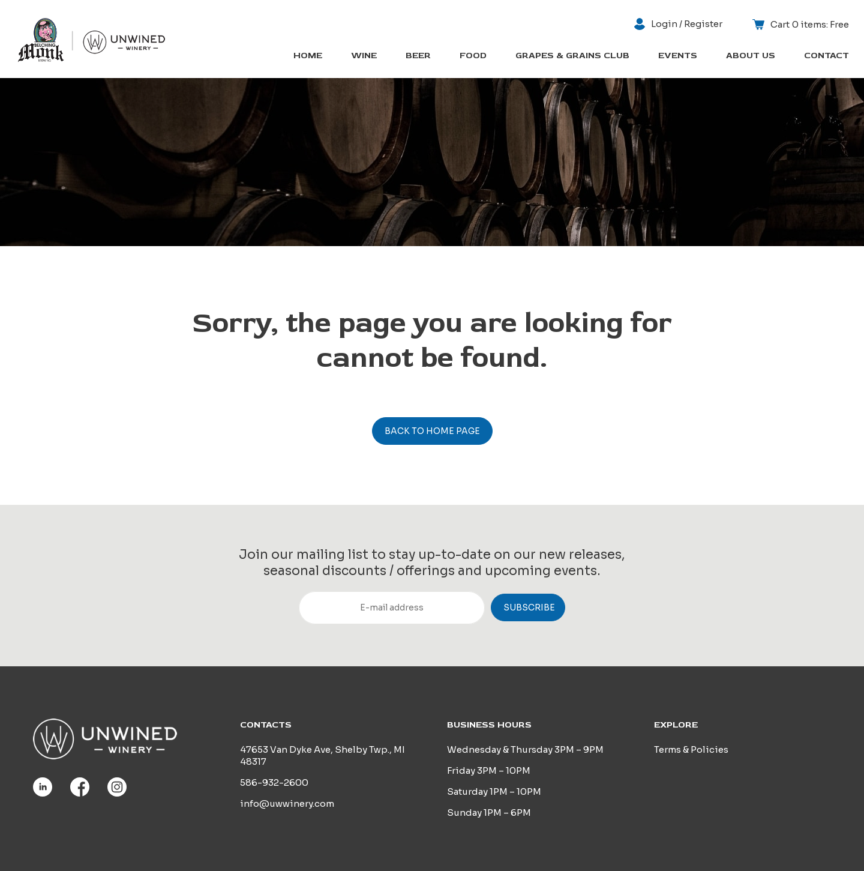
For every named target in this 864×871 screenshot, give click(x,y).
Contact (826, 56)
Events (677, 56)
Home (307, 56)
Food (473, 56)
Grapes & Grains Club (572, 56)
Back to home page (432, 431)
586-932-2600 (274, 782)
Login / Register (678, 24)
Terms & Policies (691, 749)
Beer (418, 56)
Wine (364, 56)
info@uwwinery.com (287, 803)
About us (750, 56)
